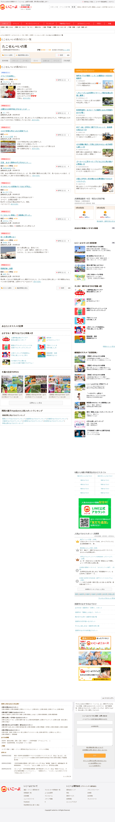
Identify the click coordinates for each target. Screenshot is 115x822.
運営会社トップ (70, 790)
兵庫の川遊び (5, 722)
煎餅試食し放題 (7, 268)
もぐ (4, 112)
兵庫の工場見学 (6, 714)
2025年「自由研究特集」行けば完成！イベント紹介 (17, 743)
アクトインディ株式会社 (89, 786)
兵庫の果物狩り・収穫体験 (9, 734)
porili (4, 274)
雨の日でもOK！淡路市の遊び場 (86, 617)
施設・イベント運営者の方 (31, 790)
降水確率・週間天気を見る (106, 221)
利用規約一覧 (28, 793)
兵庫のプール (52, 709)
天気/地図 (66, 60)
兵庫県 (99, 594)
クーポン (26, 60)
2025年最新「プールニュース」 (39, 740)
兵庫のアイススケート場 (31, 732)
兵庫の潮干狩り (43, 732)
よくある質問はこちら (94, 763)
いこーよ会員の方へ (95, 765)
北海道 (11, 27)
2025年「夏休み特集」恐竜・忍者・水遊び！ (15, 740)
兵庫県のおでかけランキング (33, 421)
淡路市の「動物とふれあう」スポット (88, 612)
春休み (79, 7)
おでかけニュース (84, 23)
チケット (15, 60)
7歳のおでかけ (105, 488)
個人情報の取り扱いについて (94, 747)
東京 (20, 27)
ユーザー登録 (5, 749)
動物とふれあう (96, 7)
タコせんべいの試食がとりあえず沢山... (16, 186)
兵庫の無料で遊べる (22, 720)
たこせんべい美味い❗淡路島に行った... (16, 215)
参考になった (61, 80)
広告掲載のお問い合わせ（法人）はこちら (94, 750)
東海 (36, 27)
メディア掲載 (49, 799)
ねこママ (6, 192)
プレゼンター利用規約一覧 (52, 790)
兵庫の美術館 (55, 727)
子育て (99, 23)
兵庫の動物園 (14, 709)
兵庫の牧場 (43, 709)
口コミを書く (7, 55)
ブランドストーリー (93, 790)
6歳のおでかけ (84, 488)
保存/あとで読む (88, 1)
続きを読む (27, 98)
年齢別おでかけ (65, 23)
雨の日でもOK (87, 7)
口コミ (36, 60)
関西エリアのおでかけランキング (13, 419)
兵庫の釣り (36, 709)
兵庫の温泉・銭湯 (7, 732)
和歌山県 (112, 594)
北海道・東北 (4, 27)
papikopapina (7, 168)
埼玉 (31, 27)
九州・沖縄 (80, 27)
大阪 (58, 27)
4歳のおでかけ (84, 484)
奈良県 (105, 594)
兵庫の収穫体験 (42, 714)
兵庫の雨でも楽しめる (8, 727)
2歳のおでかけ (84, 480)
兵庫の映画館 (31, 727)
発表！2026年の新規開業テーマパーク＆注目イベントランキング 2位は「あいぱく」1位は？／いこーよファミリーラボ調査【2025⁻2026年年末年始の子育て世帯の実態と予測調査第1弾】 (40, 758)
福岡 (86, 27)
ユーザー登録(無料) (101, 1)
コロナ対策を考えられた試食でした (14, 131)
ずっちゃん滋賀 (8, 136)
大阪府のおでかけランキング (12, 421)
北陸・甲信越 (47, 27)
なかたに (6, 221)
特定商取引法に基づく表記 (31, 805)
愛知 (39, 27)
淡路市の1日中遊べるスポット (85, 621)
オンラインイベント (32, 23)
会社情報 (90, 796)
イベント (16, 23)
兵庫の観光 (60, 709)
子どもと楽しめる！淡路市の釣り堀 (87, 626)
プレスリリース (92, 799)
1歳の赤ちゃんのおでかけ (104, 476)
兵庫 (64, 27)
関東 (16, 27)
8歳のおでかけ (84, 493)
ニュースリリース (29, 799)
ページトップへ (108, 698)
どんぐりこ (6, 82)
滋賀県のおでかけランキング (36, 419)
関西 (54, 27)
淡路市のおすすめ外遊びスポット (86, 630)
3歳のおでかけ (105, 480)
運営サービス (70, 796)
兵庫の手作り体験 (17, 714)
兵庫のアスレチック (46, 720)
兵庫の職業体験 (52, 714)
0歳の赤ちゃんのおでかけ (84, 476)
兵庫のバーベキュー (25, 709)
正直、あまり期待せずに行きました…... (16, 162)
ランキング (50, 23)
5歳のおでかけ (105, 484)
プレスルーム (49, 796)
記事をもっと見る (36, 403)
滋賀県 (81, 594)
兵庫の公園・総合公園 (59, 720)
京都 (61, 27)
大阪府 (93, 594)
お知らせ (46, 60)
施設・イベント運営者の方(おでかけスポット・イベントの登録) (30, 749)
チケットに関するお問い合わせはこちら (94, 760)
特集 (109, 23)
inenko (5, 242)
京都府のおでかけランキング (57, 419)
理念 (67, 793)
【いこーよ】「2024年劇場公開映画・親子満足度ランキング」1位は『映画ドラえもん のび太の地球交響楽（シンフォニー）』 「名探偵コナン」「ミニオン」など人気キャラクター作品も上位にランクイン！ (40, 771)
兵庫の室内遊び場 (21, 727)
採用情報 (69, 799)
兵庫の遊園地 (5, 709)
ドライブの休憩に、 (8, 76)
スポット (5, 23)
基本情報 (5, 60)
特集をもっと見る (109, 346)
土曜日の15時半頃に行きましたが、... (15, 109)
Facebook (26, 802)
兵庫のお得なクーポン (8, 720)
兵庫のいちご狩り (55, 732)
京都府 (87, 594)
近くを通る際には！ (8, 237)
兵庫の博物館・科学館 (43, 727)
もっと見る (66, 776)
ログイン (111, 1)
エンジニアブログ (71, 802)
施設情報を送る (22, 55)
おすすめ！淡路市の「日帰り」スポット (88, 608)
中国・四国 (71, 27)
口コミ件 (66, 50)
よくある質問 (49, 793)
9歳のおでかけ (105, 493)
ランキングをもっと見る (106, 598)
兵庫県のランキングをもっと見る (95, 589)
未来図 (89, 793)
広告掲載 (26, 796)
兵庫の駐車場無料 (34, 720)
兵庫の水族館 (64, 727)
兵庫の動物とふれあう (30, 714)
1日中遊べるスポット (109, 7)
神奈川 (24, 27)
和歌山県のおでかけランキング (12, 423)
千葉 (28, 27)
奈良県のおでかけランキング (54, 421)
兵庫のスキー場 (17, 732)
